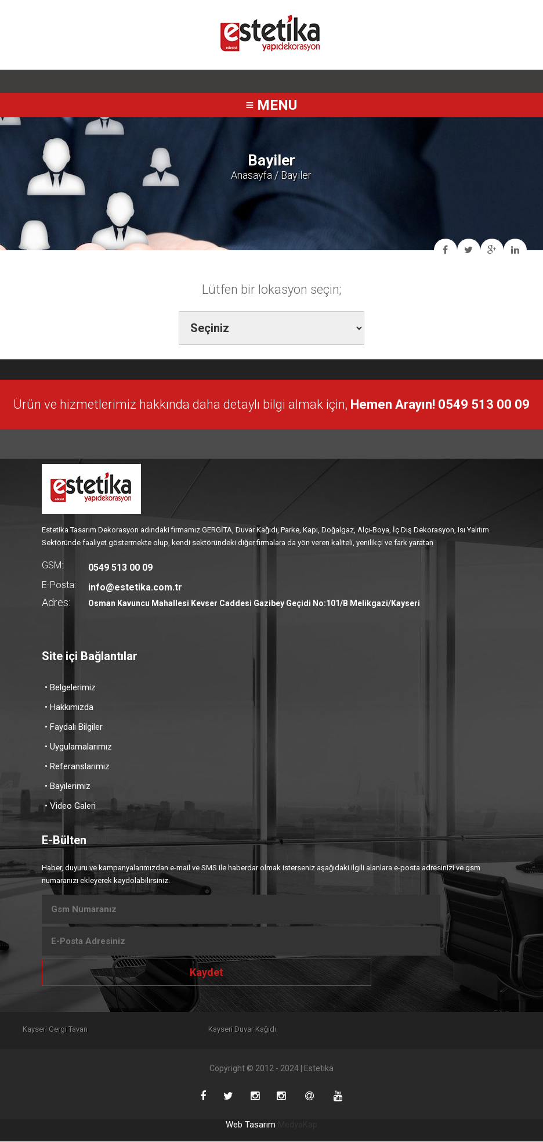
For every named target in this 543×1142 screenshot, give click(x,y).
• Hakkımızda (69, 707)
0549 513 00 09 (120, 567)
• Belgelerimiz (70, 687)
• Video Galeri (70, 806)
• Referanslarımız (77, 766)
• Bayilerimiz (68, 786)
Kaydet (206, 972)
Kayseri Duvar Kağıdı (272, 1029)
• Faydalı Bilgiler (74, 727)
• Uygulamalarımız (78, 746)
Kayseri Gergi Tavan (57, 1029)
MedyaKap (297, 1125)
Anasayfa (251, 175)
